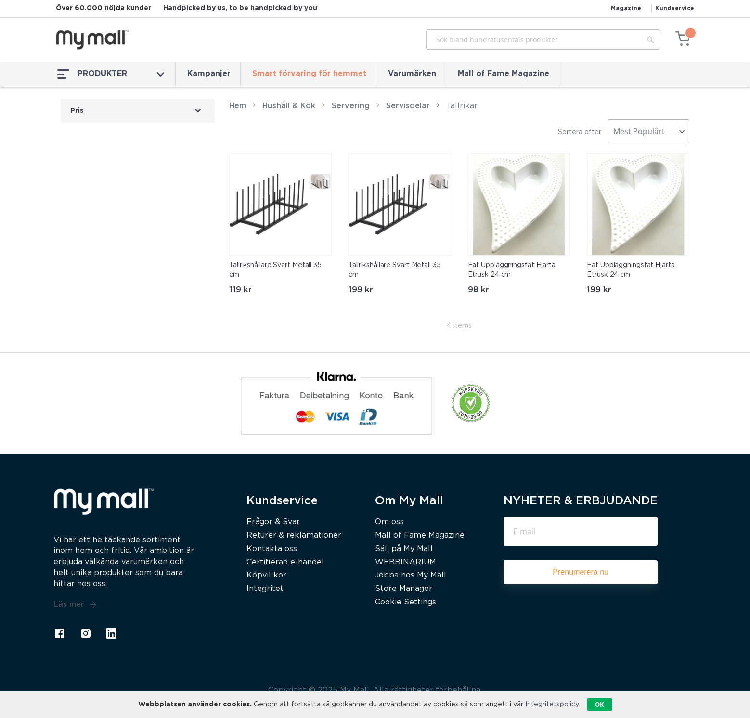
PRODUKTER (111, 74)
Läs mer (75, 605)
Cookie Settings (405, 602)
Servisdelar (409, 106)
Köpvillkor (266, 575)
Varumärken (412, 73)
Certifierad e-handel (285, 562)
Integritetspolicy (552, 704)
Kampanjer (209, 73)
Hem (237, 106)
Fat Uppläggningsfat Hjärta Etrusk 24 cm (512, 270)
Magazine (626, 8)
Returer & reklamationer (293, 535)
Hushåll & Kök (288, 106)
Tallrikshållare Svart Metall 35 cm (275, 270)
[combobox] (543, 39)
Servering (351, 106)
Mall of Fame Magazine (503, 73)
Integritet (265, 588)
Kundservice (674, 8)
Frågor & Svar (273, 522)
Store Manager (403, 588)
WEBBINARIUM (405, 562)
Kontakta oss (271, 548)
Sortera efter (579, 132)
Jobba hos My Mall (410, 575)
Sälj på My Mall (404, 548)
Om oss (389, 522)
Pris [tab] (76, 111)
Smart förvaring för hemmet (309, 73)
